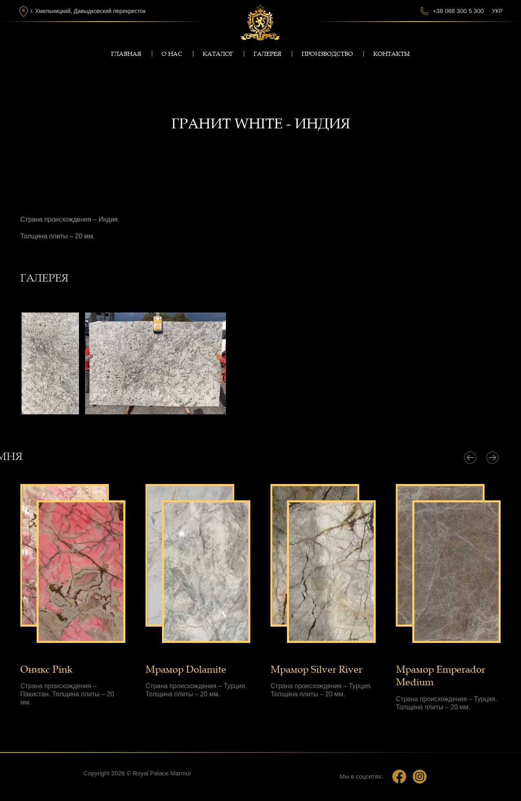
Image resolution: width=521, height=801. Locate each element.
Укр (497, 11)
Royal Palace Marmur (162, 773)
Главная (126, 53)
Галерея (267, 53)
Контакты (391, 53)
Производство (327, 53)
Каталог (218, 53)
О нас (172, 53)
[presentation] (470, 457)
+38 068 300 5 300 (458, 10)
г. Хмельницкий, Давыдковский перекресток (88, 11)
